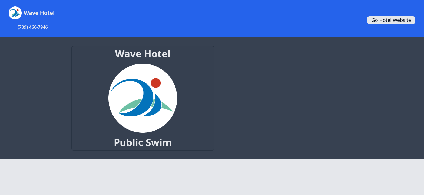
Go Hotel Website (391, 20)
